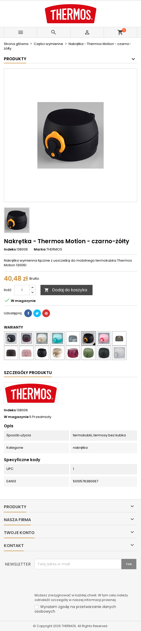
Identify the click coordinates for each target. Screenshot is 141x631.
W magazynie (16, 417)
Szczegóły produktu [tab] (28, 373)
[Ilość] (22, 290)
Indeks (10, 249)
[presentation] (74, 582)
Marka (40, 249)
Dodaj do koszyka (65, 290)
